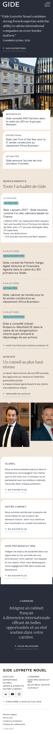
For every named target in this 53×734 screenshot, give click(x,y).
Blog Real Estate (39, 685)
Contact (33, 688)
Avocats (8, 677)
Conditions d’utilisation (12, 721)
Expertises (10, 680)
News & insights (13, 686)
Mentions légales (10, 714)
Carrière (33, 677)
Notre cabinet (12, 689)
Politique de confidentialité (14, 724)
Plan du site (7, 718)
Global (7, 683)
